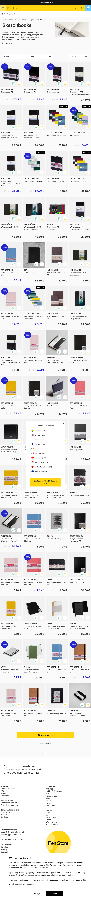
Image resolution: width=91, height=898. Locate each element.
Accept (54, 893)
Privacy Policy (7, 812)
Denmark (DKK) (38, 440)
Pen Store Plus (7, 800)
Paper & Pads (13, 20)
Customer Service (8, 788)
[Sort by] (79, 56)
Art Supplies (51, 789)
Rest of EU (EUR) (39, 471)
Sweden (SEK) (38, 431)
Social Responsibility (9, 805)
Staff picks (50, 805)
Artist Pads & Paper (27, 20)
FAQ (2, 791)
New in (49, 803)
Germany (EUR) (38, 458)
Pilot (48, 813)
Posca (48, 820)
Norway (4, 849)
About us (4, 793)
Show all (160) (52, 824)
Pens (48, 793)
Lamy (48, 815)
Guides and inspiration (10, 803)
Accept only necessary (25, 884)
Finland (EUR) (38, 444)
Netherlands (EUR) (40, 462)
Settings (36, 893)
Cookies (4, 817)
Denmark (4, 852)
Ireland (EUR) (37, 449)
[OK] (45, 14)
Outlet (48, 800)
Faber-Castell (51, 817)
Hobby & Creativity (54, 791)
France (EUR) (37, 453)
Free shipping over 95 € (46, 2)
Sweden (4, 847)
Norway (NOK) (38, 435)
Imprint (4, 814)
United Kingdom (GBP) (41, 467)
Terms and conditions (10, 810)
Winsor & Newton (53, 822)
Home (5, 20)
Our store (5, 796)
